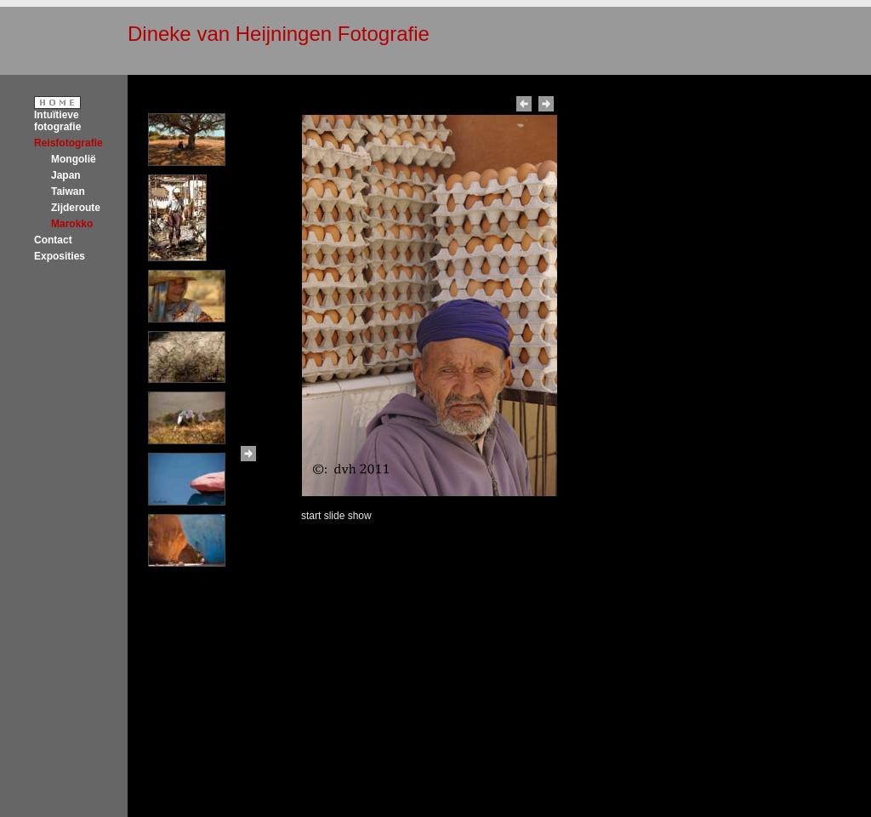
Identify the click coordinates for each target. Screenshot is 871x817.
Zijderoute (75, 208)
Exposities (59, 256)
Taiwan (68, 191)
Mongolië (73, 159)
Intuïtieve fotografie (57, 121)
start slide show (336, 516)
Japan (66, 175)
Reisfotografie (68, 143)
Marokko (72, 224)
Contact (53, 240)
